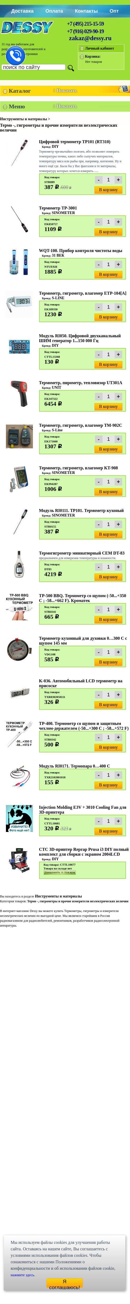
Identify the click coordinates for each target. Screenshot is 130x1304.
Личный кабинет (99, 48)
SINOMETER (63, 213)
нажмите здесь (22, 1275)
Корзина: (93, 56)
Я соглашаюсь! (64, 1283)
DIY (55, 146)
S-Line (57, 430)
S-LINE (58, 298)
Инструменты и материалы (58, 896)
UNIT (56, 388)
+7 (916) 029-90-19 (85, 31)
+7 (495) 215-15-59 (85, 24)
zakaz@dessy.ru (90, 38)
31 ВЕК (58, 255)
